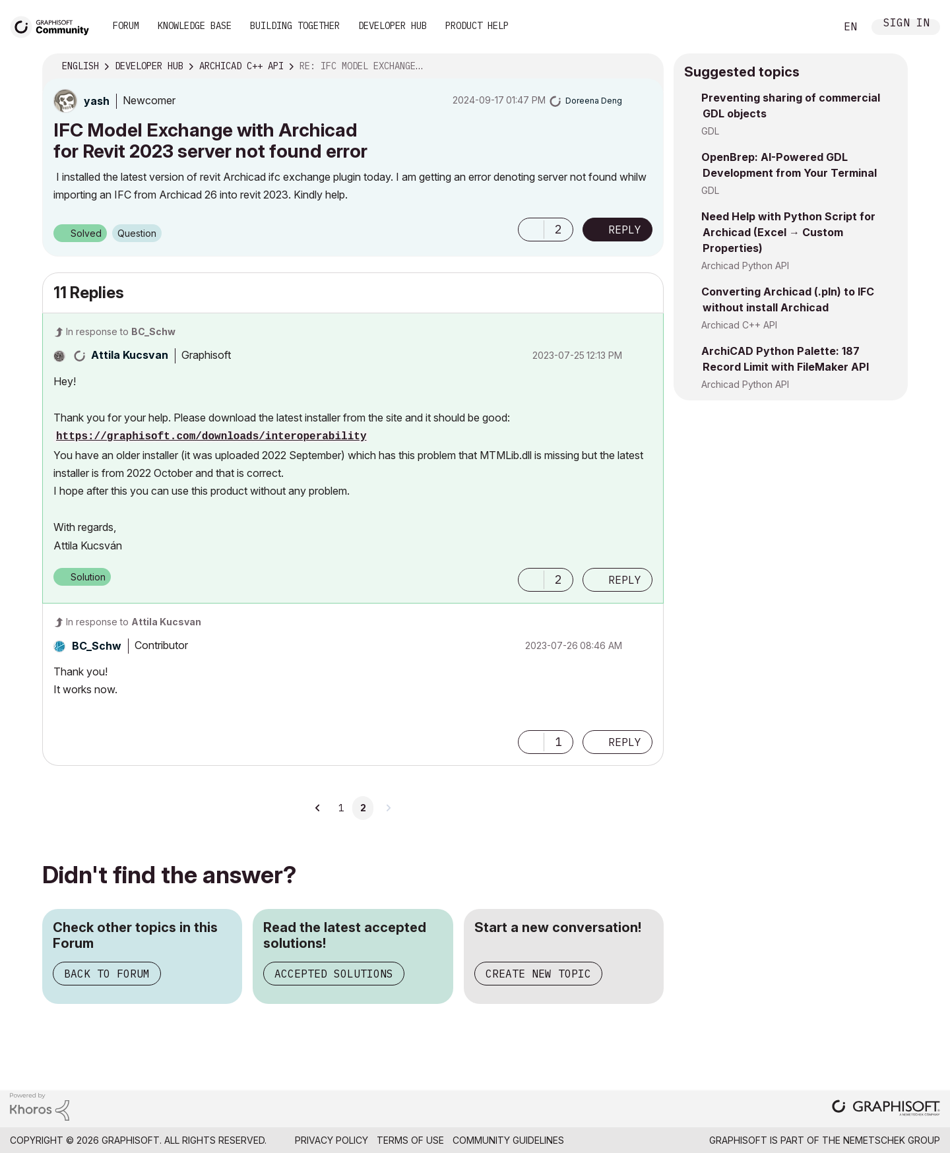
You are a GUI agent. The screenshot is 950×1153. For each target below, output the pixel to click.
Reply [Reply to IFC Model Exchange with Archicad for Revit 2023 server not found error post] (624, 229)
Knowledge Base (195, 26)
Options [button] (645, 66)
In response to (120, 331)
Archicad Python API (745, 265)
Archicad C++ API (739, 324)
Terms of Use (410, 1140)
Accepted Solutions (333, 973)
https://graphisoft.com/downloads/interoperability (211, 437)
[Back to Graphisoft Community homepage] (54, 25)
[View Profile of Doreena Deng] (593, 101)
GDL (710, 131)
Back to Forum (107, 973)
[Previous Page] (318, 808)
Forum (126, 26)
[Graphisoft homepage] (886, 1109)
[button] (531, 229)
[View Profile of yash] (97, 101)
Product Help (477, 26)
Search (811, 27)
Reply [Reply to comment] (624, 579)
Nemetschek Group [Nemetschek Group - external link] (891, 1140)
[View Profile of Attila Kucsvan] (129, 354)
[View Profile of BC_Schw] (96, 645)
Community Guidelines (508, 1140)
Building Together (295, 26)
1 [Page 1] (341, 808)
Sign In (906, 24)
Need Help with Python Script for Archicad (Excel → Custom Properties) (788, 232)
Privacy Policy (331, 1140)
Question (136, 233)
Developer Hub (392, 26)
